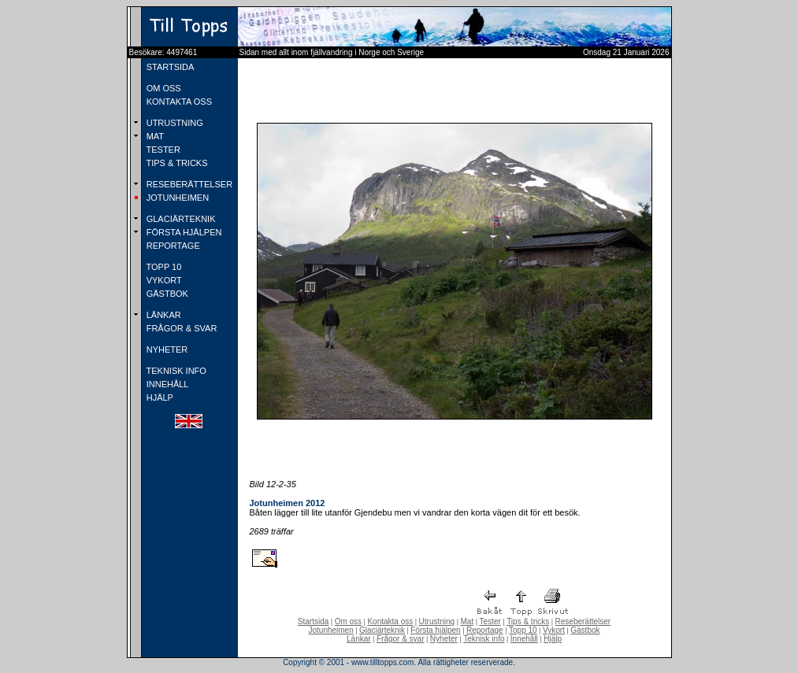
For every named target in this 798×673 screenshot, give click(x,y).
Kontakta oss (390, 621)
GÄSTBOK (166, 293)
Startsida (313, 621)
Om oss (348, 621)
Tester (490, 621)
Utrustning (437, 621)
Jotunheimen (330, 630)
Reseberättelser (583, 621)
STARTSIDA (169, 67)
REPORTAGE (172, 245)
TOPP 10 (163, 267)
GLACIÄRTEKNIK (180, 219)
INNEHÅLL (166, 384)
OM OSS (162, 88)
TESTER (162, 149)
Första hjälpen (435, 630)
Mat (467, 621)
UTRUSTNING (173, 123)
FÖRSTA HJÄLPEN (183, 232)
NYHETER (166, 349)
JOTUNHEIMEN (177, 197)
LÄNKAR (162, 315)
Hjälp (553, 638)
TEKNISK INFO (175, 370)
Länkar (359, 638)
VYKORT (163, 280)
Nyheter (444, 638)
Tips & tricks (528, 621)
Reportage (484, 630)
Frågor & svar (401, 638)
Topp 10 (523, 630)
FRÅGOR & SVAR (180, 328)
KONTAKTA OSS (178, 101)
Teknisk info (483, 638)
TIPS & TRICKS (176, 163)
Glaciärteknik (382, 630)
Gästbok (584, 630)
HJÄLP (158, 397)
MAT (154, 136)
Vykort (554, 630)
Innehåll (524, 638)
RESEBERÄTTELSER (188, 184)
